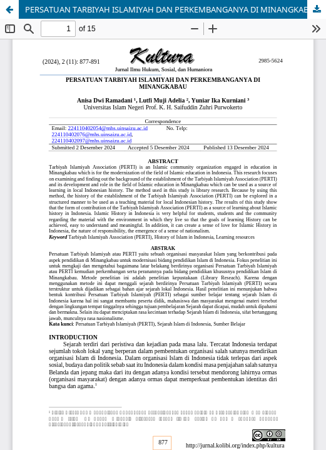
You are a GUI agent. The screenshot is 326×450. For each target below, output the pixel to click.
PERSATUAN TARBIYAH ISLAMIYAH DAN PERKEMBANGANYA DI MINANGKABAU (172, 9)
